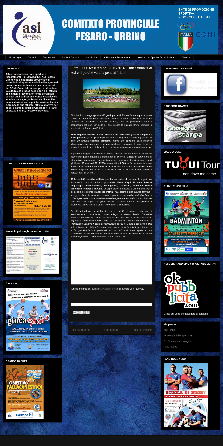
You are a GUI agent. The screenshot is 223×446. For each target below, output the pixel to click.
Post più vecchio (142, 329)
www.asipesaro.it (108, 288)
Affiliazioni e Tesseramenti (117, 57)
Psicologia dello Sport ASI (178, 335)
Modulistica (91, 57)
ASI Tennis (169, 330)
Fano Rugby (170, 346)
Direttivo (185, 57)
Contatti (32, 57)
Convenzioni (49, 57)
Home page (15, 57)
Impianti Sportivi (70, 57)
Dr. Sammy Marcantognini (178, 341)
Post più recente (80, 329)
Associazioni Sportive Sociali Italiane (155, 57)
